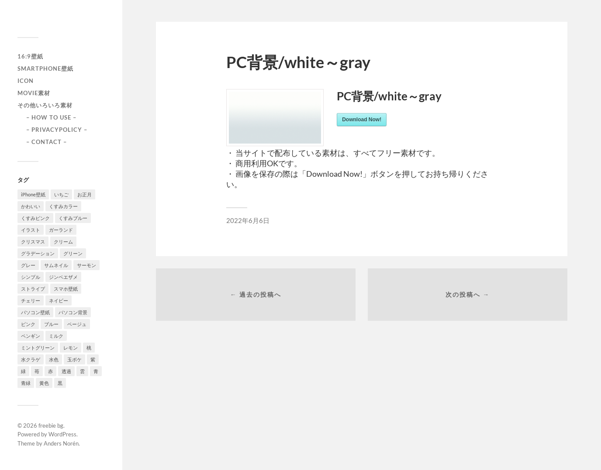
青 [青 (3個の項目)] (95, 371)
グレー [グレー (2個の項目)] (28, 265)
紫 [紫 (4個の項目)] (92, 359)
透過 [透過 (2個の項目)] (66, 371)
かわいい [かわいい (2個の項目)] (30, 206)
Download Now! (361, 120)
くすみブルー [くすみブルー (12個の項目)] (73, 218)
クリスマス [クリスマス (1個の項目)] (33, 241)
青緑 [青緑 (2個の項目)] (26, 383)
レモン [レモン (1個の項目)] (70, 347)
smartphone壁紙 (45, 68)
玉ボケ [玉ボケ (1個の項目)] (74, 359)
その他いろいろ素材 (45, 105)
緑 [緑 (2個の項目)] (23, 371)
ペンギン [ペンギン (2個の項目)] (30, 336)
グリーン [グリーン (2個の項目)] (73, 253)
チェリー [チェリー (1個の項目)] (30, 300)
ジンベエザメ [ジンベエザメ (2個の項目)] (63, 277)
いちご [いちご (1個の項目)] (61, 194)
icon (25, 80)
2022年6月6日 (247, 220)
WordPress (62, 434)
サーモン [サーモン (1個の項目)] (86, 265)
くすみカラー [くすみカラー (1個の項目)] (63, 206)
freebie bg (50, 425)
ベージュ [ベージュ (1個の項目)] (76, 324)
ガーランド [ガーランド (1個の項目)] (61, 230)
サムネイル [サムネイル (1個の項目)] (56, 265)
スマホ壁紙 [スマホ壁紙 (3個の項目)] (66, 289)
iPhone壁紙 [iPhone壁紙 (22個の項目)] (33, 194)
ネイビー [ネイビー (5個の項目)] (58, 300)
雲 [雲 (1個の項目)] (82, 371)
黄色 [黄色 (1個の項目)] (44, 383)
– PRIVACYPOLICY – (56, 129)
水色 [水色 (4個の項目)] (54, 359)
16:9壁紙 (30, 56)
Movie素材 (33, 92)
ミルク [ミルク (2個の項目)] (56, 336)
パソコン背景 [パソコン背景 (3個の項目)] (73, 312)
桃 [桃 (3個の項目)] (88, 347)
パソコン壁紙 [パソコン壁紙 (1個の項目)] (35, 312)
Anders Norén (61, 443)
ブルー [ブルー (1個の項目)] (51, 324)
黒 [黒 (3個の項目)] (60, 383)
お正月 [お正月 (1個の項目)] (84, 194)
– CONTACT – (46, 141)
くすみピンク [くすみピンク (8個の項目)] (35, 218)
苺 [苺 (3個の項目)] (37, 371)
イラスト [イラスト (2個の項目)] (30, 230)
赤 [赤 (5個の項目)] (50, 371)
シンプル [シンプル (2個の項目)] (30, 277)
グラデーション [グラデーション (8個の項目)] (38, 253)
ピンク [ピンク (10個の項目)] (28, 324)
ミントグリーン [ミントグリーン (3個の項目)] (38, 347)
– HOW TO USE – (51, 117)
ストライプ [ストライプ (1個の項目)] (33, 289)
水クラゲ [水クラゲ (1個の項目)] (30, 359)
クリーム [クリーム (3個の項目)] (63, 241)
